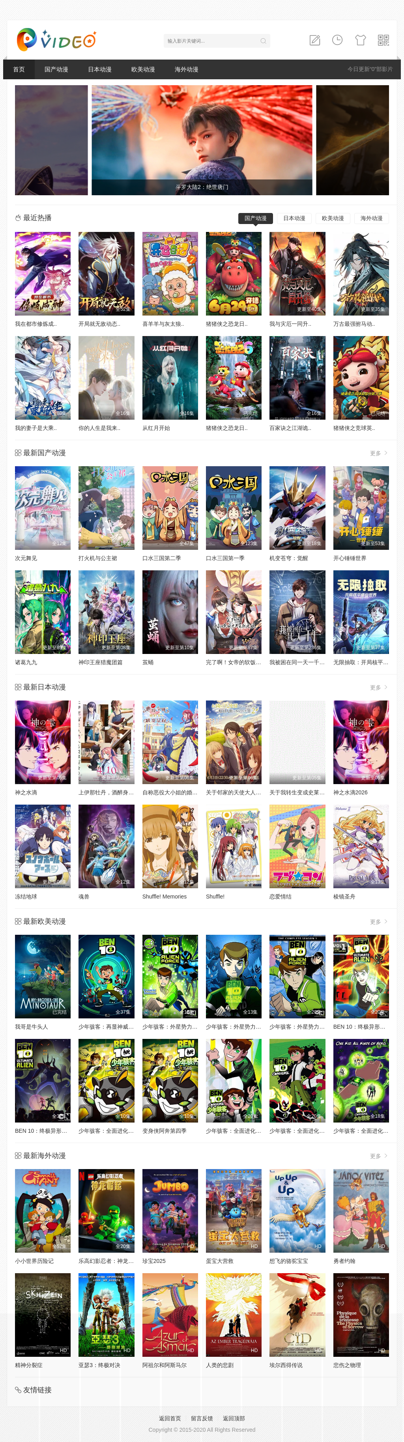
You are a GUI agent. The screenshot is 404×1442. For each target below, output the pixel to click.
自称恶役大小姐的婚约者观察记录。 (186, 792)
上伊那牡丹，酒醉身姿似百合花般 (120, 792)
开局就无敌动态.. (99, 324)
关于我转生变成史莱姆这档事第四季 (313, 792)
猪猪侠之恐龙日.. (227, 324)
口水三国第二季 (161, 558)
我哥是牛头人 (31, 1027)
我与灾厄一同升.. (290, 324)
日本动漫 (100, 69)
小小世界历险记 (34, 1261)
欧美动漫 (143, 69)
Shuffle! (215, 896)
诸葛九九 (26, 662)
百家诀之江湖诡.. (290, 428)
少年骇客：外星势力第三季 (302, 1027)
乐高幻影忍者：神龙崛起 (109, 1261)
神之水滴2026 (350, 792)
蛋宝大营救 (220, 1261)
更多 (379, 453)
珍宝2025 (154, 1261)
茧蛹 (147, 662)
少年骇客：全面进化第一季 (302, 1131)
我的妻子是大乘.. (36, 428)
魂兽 (84, 896)
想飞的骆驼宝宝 (288, 1261)
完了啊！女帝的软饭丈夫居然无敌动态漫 (255, 662)
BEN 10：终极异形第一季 (365, 1027)
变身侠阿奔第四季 (164, 1131)
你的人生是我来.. (99, 428)
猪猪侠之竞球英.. (354, 428)
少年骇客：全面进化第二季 (366, 1131)
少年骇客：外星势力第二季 (175, 1027)
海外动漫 (186, 69)
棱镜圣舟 (344, 896)
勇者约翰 (344, 1261)
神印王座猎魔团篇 (101, 662)
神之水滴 (26, 792)
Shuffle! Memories (164, 896)
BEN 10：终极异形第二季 (46, 1131)
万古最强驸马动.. (354, 324)
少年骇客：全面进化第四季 (112, 1131)
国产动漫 (56, 69)
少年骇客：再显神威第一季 (112, 1027)
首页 (19, 69)
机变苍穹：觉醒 (288, 558)
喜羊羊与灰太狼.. (163, 324)
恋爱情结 (280, 896)
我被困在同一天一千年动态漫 (305, 662)
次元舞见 (26, 558)
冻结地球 (26, 896)
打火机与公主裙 (98, 558)
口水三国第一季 (225, 558)
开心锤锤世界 (350, 558)
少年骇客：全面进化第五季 (239, 1131)
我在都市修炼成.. (36, 324)
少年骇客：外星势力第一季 (239, 1027)
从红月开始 (156, 428)
